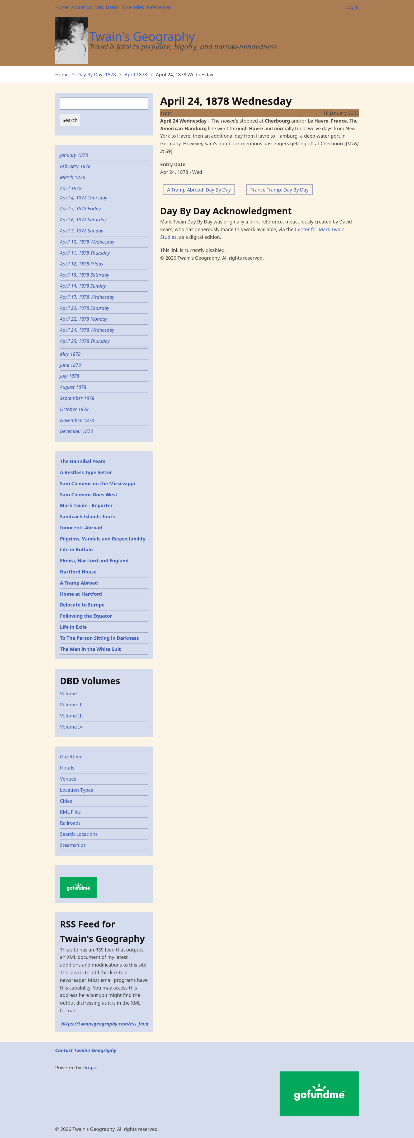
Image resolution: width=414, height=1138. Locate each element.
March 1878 (72, 177)
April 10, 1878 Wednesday (87, 242)
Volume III (71, 715)
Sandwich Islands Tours (87, 516)
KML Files (70, 812)
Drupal (90, 1067)
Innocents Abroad (81, 527)
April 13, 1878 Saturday (84, 275)
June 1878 (70, 365)
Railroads (70, 823)
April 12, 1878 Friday (81, 263)
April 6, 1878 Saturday (83, 219)
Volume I (70, 693)
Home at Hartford (81, 594)
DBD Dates (107, 7)
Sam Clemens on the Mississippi (97, 483)
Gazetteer (71, 756)
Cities (66, 801)
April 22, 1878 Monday (83, 319)
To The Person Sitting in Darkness (99, 638)
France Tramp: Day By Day (280, 189)
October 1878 (74, 409)
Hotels (67, 767)
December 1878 (76, 431)
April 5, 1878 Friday (80, 208)
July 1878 (69, 376)
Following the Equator (86, 616)
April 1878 (136, 74)
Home (62, 7)
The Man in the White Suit (90, 649)
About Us (81, 7)
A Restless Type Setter (86, 472)
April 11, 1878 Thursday (85, 253)
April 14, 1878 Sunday (83, 286)
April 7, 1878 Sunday (81, 230)
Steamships (73, 845)
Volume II (70, 704)
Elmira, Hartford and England (94, 560)
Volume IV (71, 727)
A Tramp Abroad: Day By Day (199, 189)
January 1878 (74, 155)
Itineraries (132, 7)
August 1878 (73, 387)
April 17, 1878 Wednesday (87, 297)
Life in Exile (73, 627)
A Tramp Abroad (79, 583)
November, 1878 (77, 420)
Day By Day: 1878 (96, 74)
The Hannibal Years (82, 461)
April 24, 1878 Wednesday (87, 330)
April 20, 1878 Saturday (84, 308)
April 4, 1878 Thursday (83, 197)
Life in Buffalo (76, 549)
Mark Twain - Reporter (86, 505)
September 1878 (77, 398)
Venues (68, 779)
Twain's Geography (142, 36)
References (159, 7)
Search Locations (79, 834)
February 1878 (75, 166)
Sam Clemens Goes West (88, 494)
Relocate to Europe (82, 604)
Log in (352, 7)
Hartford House (78, 571)
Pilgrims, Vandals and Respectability (102, 538)
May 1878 (70, 354)
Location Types (76, 790)
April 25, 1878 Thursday (85, 341)
